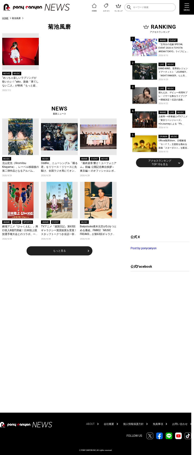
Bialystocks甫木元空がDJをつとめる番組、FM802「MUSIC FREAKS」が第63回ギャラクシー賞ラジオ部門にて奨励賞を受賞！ (98, 230)
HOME (5, 18)
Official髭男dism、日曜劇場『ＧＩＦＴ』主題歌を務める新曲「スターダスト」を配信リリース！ (172, 144)
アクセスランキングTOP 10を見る (159, 162)
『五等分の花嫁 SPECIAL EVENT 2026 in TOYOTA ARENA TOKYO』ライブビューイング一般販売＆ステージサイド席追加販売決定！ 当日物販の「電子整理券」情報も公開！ (173, 48)
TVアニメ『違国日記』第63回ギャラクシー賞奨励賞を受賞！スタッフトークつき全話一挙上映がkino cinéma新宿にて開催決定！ (59, 230)
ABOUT (90, 423)
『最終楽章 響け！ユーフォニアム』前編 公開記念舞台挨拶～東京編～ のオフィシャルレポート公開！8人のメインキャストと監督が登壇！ (98, 167)
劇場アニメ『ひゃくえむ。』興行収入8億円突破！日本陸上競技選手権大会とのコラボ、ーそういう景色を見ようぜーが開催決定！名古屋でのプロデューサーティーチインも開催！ (20, 230)
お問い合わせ (180, 423)
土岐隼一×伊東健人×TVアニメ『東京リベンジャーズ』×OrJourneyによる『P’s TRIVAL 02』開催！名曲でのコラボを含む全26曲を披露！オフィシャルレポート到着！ (173, 120)
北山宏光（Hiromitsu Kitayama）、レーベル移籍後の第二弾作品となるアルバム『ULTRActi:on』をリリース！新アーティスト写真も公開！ (20, 167)
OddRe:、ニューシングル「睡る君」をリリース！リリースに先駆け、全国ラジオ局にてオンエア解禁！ (59, 167)
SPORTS (27, 222)
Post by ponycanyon (143, 248)
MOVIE (6, 73)
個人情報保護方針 (133, 423)
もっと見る (59, 250)
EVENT (94, 159)
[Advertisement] (157, 200)
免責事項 (158, 423)
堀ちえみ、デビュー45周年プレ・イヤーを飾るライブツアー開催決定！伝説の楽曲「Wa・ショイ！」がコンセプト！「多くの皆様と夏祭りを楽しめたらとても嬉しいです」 (173, 96)
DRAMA (163, 136)
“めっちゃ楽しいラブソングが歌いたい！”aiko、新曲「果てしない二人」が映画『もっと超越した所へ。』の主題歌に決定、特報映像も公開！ (20, 81)
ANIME (84, 159)
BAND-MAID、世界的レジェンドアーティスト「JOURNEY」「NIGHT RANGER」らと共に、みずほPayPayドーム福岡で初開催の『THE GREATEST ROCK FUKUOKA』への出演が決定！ (173, 72)
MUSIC (17, 73)
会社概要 (109, 423)
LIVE (162, 64)
